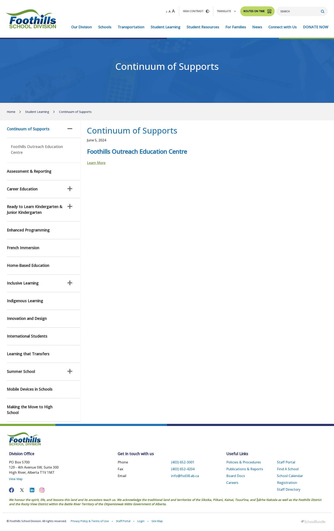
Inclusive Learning (39, 283)
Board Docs (235, 475)
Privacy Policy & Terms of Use (90, 521)
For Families (235, 26)
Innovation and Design (27, 318)
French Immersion (23, 247)
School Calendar (290, 475)
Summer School (39, 371)
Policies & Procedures (243, 462)
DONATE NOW (315, 26)
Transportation (131, 26)
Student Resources (203, 26)
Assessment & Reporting (29, 171)
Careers (232, 482)
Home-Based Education (28, 265)
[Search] (302, 11)
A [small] (166, 11)
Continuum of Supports (39, 128)
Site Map (157, 521)
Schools (104, 26)
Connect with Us (282, 26)
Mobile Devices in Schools (29, 389)
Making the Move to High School (29, 409)
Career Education (39, 188)
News (257, 26)
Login (140, 521)
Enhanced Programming (28, 230)
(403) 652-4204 (182, 469)
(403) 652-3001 (182, 462)
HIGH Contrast (196, 11)
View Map (16, 479)
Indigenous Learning (25, 300)
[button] (70, 128)
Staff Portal (286, 462)
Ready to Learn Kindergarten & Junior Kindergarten (39, 209)
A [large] (173, 11)
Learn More (96, 162)
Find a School (288, 469)
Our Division (81, 26)
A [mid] (169, 11)
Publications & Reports (244, 469)
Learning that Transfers (28, 353)
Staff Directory (288, 489)
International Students (27, 336)
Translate (226, 11)
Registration (287, 482)
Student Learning (165, 26)
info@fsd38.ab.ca (185, 475)
